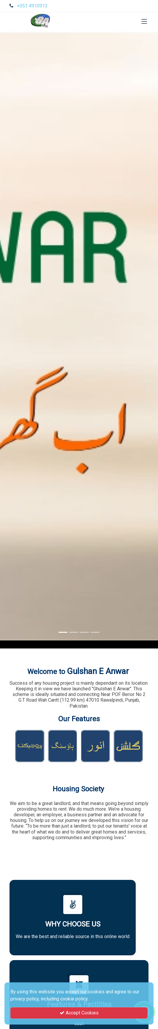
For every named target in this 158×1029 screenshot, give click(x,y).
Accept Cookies (79, 1013)
